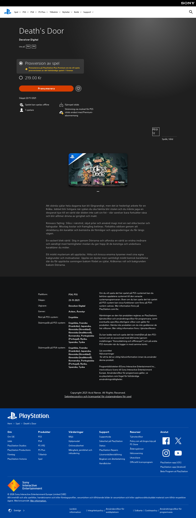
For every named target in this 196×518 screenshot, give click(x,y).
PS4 (32, 12)
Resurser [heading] (135, 432)
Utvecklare (135, 457)
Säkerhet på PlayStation (111, 441)
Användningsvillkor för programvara (171, 510)
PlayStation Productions (19, 450)
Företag (11, 454)
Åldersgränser (137, 448)
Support (87, 12)
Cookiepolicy (151, 510)
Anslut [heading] (164, 432)
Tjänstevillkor (136, 436)
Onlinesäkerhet (76, 445)
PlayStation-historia (17, 458)
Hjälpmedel (74, 441)
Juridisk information (75, 510)
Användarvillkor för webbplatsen (115, 510)
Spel (16, 12)
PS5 (24, 12)
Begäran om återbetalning (112, 458)
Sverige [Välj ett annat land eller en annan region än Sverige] (16, 510)
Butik (76, 12)
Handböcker (105, 463)
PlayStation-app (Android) (173, 466)
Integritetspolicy (95, 510)
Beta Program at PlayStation (174, 471)
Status (102, 445)
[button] (98, 169)
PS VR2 (41, 445)
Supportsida (105, 436)
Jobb (9, 441)
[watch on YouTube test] (120, 182)
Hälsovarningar (106, 353)
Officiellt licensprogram (141, 462)
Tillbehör (54, 12)
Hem (9, 423)
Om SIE (10, 436)
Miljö (71, 436)
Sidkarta (139, 510)
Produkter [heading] (44, 432)
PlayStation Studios (16, 445)
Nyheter (66, 12)
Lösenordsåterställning (110, 454)
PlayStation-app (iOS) (170, 462)
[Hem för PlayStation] (7, 12)
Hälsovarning (136, 453)
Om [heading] (9, 432)
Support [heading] (104, 432)
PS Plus (41, 12)
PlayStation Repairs (108, 450)
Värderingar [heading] (76, 432)
